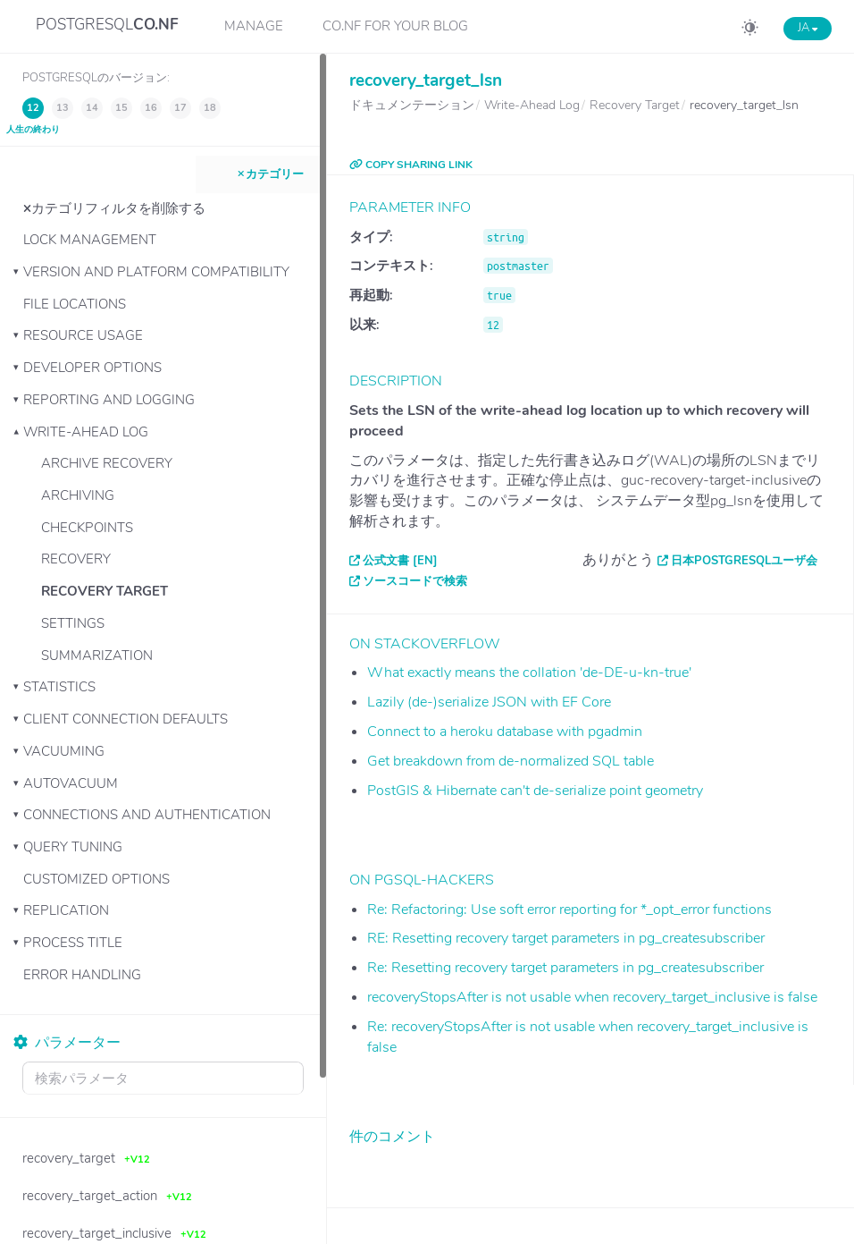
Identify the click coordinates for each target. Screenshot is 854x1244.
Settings (73, 623)
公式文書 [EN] (400, 561)
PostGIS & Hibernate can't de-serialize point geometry (535, 790)
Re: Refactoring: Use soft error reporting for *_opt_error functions (569, 909)
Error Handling (82, 975)
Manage (253, 26)
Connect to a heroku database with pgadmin (504, 731)
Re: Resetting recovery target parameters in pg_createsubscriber (565, 967)
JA (807, 28)
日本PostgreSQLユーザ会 (744, 561)
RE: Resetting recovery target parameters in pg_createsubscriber (566, 938)
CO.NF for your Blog (395, 26)
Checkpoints (87, 528)
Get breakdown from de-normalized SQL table (510, 761)
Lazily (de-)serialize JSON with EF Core (489, 702)
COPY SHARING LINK (411, 164)
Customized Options (96, 879)
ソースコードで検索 (415, 581)
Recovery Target (104, 591)
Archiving (77, 495)
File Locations (74, 304)
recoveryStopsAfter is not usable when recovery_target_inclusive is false (592, 997)
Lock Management (89, 240)
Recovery (76, 559)
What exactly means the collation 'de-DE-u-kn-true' (529, 672)
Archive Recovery (106, 463)
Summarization (97, 655)
